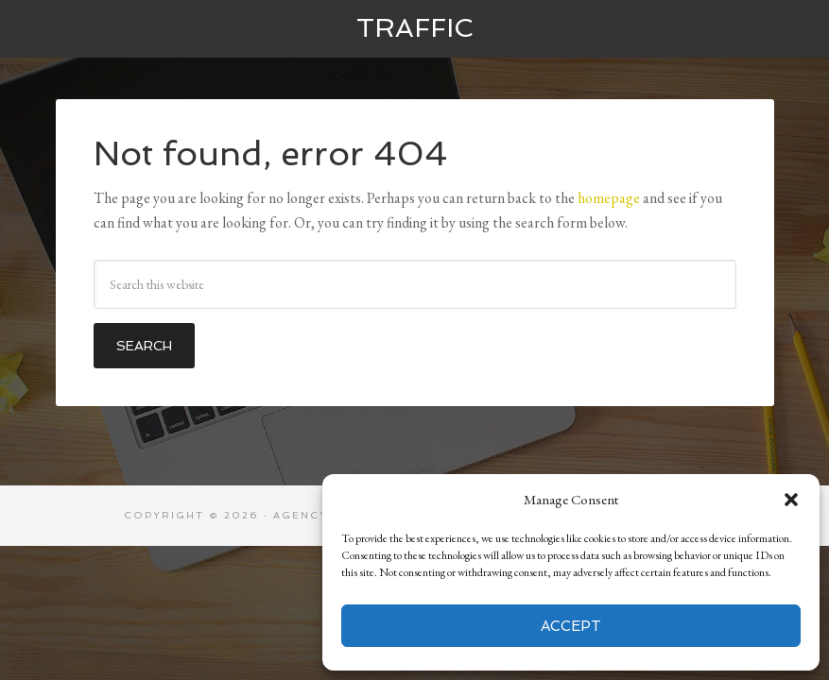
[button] (791, 499)
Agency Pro (317, 515)
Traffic (414, 27)
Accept (571, 626)
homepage (609, 198)
